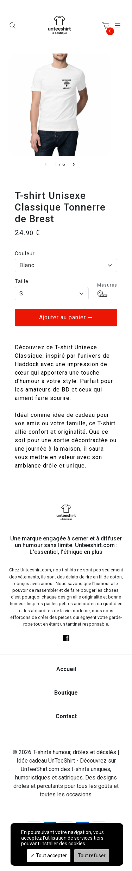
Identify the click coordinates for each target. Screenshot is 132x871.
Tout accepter (49, 855)
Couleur (25, 254)
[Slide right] (73, 164)
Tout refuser (92, 855)
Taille (22, 281)
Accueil (66, 669)
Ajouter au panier (66, 317)
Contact (66, 716)
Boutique (66, 692)
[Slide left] (46, 164)
